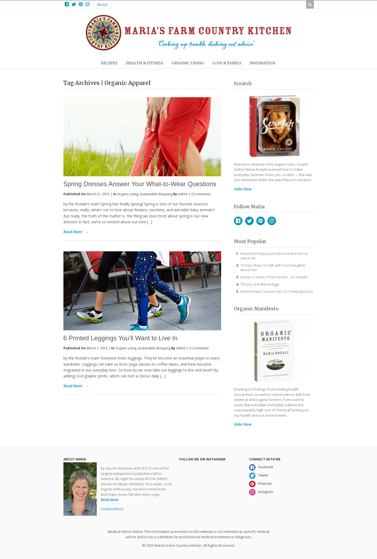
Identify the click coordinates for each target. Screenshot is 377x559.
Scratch (243, 83)
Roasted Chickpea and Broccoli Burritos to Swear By (274, 255)
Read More (72, 231)
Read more (110, 499)
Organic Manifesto (256, 309)
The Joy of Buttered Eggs (259, 284)
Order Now (243, 189)
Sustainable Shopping (156, 194)
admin (183, 194)
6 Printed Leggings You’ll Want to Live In (120, 338)
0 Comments (200, 194)
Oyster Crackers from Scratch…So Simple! (273, 277)
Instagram (271, 221)
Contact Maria (112, 508)
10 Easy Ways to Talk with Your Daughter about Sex (273, 267)
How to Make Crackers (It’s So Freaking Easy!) (276, 291)
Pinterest (260, 221)
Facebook (238, 221)
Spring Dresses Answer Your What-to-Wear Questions (139, 183)
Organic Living (127, 194)
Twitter (249, 221)
